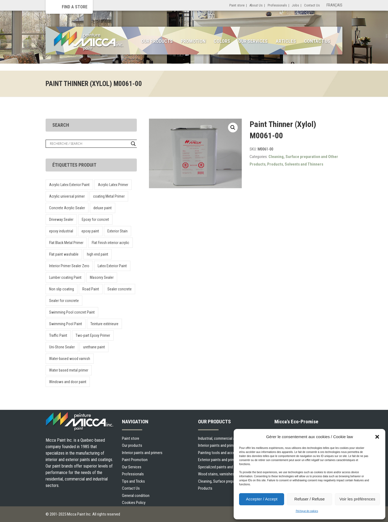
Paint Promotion (135, 459)
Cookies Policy (133, 502)
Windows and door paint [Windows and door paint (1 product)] (67, 382)
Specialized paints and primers (221, 467)
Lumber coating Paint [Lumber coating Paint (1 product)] (65, 277)
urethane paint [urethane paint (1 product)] (94, 347)
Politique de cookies (307, 511)
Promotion (193, 41)
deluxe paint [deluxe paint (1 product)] (102, 208)
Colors (222, 41)
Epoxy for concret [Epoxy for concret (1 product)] (95, 219)
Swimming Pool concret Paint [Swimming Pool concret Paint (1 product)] (72, 312)
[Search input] (89, 143)
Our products (132, 445)
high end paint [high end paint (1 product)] (97, 254)
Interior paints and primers (142, 452)
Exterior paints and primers (219, 459)
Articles (286, 41)
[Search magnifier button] (133, 143)
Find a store (74, 6)
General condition (135, 495)
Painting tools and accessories (222, 452)
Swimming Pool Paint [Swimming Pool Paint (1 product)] (65, 324)
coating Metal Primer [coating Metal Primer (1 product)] (109, 196)
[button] (377, 436)
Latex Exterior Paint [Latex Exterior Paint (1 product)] (112, 266)
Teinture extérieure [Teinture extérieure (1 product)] (104, 324)
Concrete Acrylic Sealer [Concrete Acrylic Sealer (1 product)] (67, 208)
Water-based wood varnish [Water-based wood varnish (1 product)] (69, 358)
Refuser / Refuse (309, 499)
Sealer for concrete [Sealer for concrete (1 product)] (64, 300)
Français (334, 5)
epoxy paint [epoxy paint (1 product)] (90, 231)
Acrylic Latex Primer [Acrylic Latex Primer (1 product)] (113, 185)
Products (275, 164)
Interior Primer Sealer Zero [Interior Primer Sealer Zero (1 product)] (69, 266)
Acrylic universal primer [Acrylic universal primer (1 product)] (67, 196)
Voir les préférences (357, 499)
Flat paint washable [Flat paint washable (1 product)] (64, 254)
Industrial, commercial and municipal (226, 438)
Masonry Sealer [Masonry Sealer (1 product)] (102, 277)
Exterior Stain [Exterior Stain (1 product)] (117, 231)
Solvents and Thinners (304, 164)
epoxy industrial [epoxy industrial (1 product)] (61, 231)
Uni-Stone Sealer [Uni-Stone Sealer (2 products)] (62, 347)
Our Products (157, 41)
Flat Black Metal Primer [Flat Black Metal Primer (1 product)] (66, 243)
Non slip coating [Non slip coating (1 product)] (61, 289)
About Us (256, 5)
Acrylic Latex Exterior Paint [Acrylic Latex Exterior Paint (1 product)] (69, 185)
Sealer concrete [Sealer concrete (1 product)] (119, 289)
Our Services (253, 41)
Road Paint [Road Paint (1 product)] (90, 289)
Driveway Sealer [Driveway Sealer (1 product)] (61, 219)
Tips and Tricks (133, 481)
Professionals (277, 5)
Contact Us (312, 5)
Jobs (295, 5)
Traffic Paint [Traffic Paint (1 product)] (58, 335)
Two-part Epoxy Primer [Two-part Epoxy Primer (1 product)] (93, 335)
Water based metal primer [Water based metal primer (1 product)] (68, 370)
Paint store (236, 5)
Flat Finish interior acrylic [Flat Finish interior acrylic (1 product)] (110, 243)
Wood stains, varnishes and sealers (225, 474)
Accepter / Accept (261, 499)
